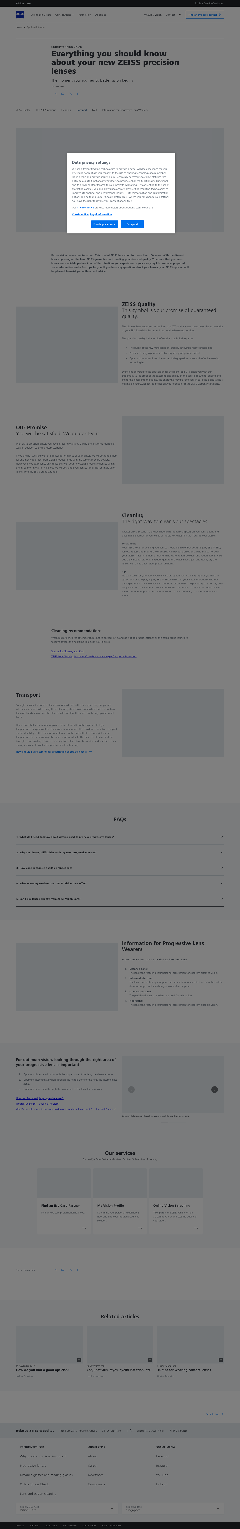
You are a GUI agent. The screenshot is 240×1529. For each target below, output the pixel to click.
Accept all (132, 224)
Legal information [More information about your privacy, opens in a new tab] (101, 214)
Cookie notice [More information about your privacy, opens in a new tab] (80, 214)
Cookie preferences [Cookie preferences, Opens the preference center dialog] (105, 224)
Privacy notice (85, 207)
